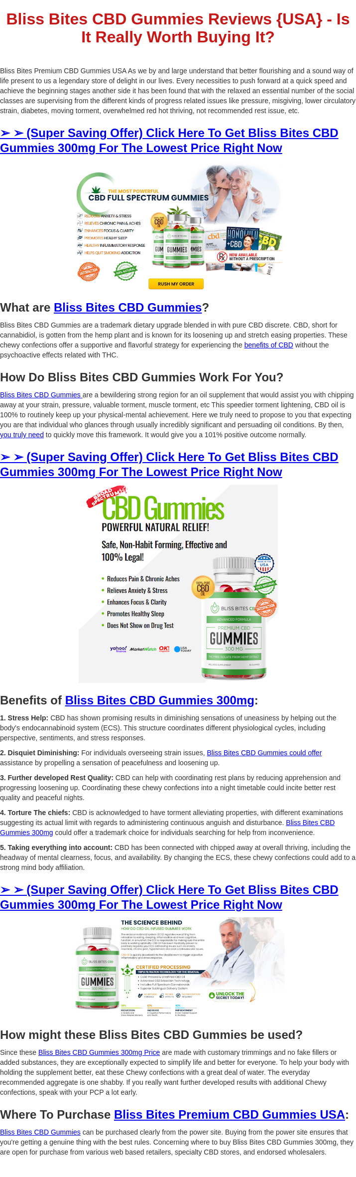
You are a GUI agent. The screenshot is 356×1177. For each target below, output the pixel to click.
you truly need (22, 435)
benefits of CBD (268, 345)
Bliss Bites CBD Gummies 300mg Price (99, 1052)
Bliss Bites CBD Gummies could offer (264, 753)
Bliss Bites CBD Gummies (41, 395)
